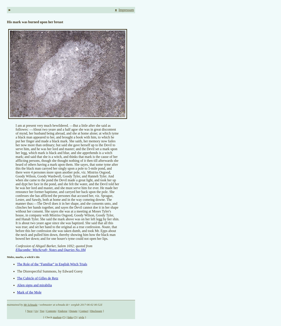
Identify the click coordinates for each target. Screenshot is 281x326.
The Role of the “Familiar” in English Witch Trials (52, 264)
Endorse (62, 311)
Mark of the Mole (29, 292)
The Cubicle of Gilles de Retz (37, 278)
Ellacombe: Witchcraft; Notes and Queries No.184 (51, 250)
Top (42, 311)
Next (29, 311)
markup (57, 317)
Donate (73, 311)
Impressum (126, 10)
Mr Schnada (30, 304)
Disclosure (96, 311)
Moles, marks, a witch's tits (23, 257)
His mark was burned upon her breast (35, 22)
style (81, 317)
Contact (83, 311)
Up (36, 311)
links (70, 317)
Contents (51, 311)
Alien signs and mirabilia (34, 285)
